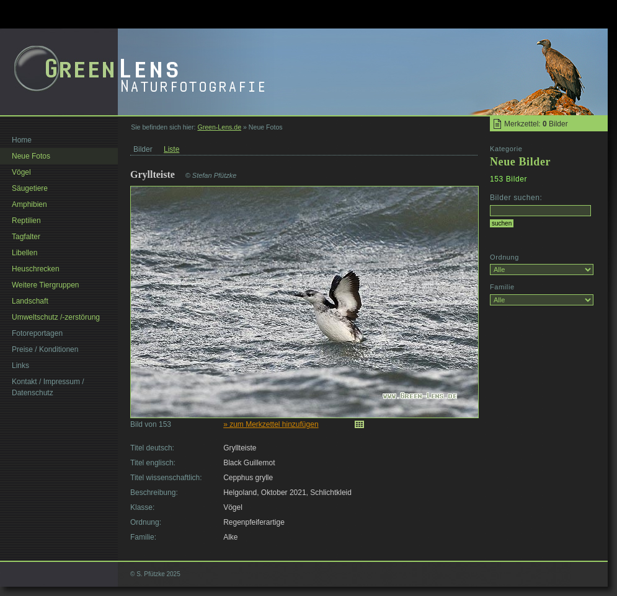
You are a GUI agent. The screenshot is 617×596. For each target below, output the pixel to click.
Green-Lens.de (219, 127)
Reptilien (26, 220)
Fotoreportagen (37, 333)
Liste (171, 149)
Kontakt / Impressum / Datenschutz (48, 387)
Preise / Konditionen (45, 349)
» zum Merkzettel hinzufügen (270, 424)
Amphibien (29, 204)
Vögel (21, 172)
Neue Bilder (520, 162)
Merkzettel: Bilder (536, 124)
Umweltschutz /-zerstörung (56, 317)
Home (22, 140)
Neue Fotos (31, 156)
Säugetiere (30, 188)
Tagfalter (26, 236)
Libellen (24, 252)
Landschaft (30, 301)
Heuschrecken (36, 269)
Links (20, 365)
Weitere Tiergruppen (45, 285)
